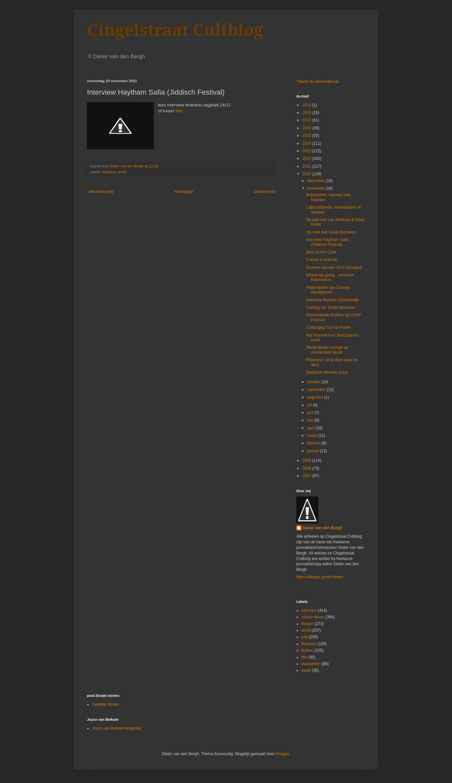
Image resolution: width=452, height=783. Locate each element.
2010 (307, 174)
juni (310, 412)
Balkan (307, 650)
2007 (307, 476)
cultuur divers (312, 617)
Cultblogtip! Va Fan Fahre (328, 327)
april (311, 428)
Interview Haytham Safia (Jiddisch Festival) (327, 242)
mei (311, 420)
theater (307, 624)
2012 (307, 158)
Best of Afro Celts (321, 252)
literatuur (309, 644)
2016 (307, 128)
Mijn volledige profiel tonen (319, 577)
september (317, 389)
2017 (307, 120)
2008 (307, 468)
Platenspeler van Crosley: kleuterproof (328, 289)
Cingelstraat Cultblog (175, 30)
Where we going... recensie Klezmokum (330, 277)
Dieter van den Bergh (322, 528)
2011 (307, 166)
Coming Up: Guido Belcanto (330, 307)
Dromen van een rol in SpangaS (334, 267)
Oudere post (264, 191)
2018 (307, 112)
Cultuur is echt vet (322, 259)
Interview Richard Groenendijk (332, 300)
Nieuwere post (101, 191)
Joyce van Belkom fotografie (116, 728)
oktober (314, 382)
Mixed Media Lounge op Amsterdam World (327, 349)
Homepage (183, 191)
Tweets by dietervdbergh (317, 81)
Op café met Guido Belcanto (331, 232)
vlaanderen (311, 664)
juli (310, 405)
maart (312, 435)
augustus (315, 397)
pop (304, 637)
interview (109, 172)
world (122, 172)
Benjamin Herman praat (327, 372)
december (316, 180)
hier (178, 110)
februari (314, 443)
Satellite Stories (105, 704)
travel (306, 670)
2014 (307, 143)
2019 (307, 105)
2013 (307, 151)
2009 (307, 460)
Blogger (282, 754)
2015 (307, 135)
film (304, 657)
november (316, 188)
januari (313, 451)
